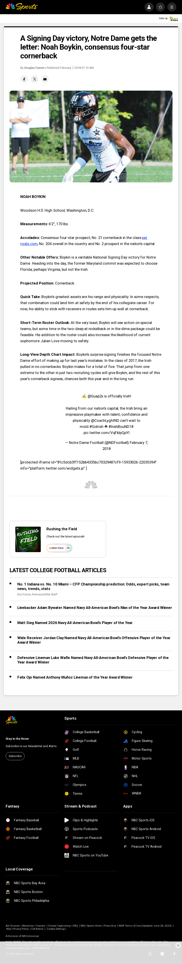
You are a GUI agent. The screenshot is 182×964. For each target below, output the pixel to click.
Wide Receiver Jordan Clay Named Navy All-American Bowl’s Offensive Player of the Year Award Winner (94, 640)
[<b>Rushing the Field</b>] (28, 539)
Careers (40, 925)
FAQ (75, 925)
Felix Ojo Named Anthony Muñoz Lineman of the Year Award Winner (75, 677)
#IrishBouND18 (121, 426)
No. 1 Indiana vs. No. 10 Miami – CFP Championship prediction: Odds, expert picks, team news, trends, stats (93, 586)
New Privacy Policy (17, 928)
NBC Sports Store (91, 925)
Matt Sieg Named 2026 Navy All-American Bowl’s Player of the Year (75, 622)
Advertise (28, 925)
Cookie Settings (56, 928)
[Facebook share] (24, 79)
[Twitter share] (35, 79)
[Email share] (45, 79)
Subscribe (15, 756)
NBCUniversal (30, 936)
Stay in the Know (17, 738)
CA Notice (37, 928)
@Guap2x (95, 396)
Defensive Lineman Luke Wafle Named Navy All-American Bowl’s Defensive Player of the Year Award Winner (93, 659)
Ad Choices (13, 925)
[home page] (22, 6)
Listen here (60, 548)
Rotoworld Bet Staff (44, 594)
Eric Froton (24, 594)
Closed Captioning (59, 925)
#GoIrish (96, 426)
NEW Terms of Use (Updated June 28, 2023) (145, 925)
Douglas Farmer (34, 67)
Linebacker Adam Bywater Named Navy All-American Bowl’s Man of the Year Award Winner (94, 607)
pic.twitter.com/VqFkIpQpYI (107, 432)
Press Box (110, 925)
